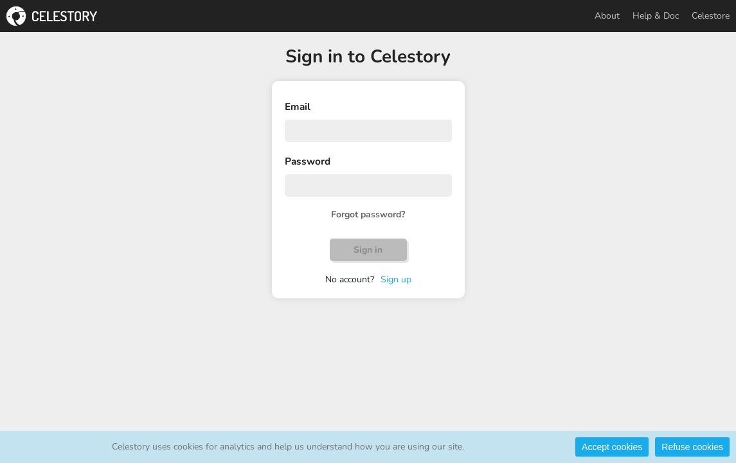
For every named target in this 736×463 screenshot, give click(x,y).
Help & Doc (656, 16)
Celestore (711, 16)
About (607, 16)
